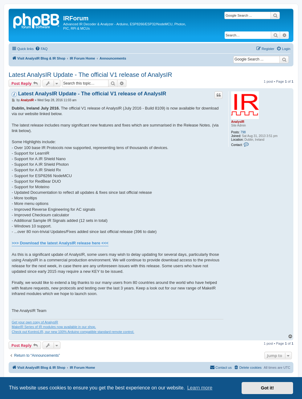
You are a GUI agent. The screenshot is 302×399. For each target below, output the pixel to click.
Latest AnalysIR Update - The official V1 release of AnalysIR (90, 74)
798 (243, 132)
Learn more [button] (199, 387)
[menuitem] (41, 48)
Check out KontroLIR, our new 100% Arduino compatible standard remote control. (73, 332)
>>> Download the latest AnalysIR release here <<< (60, 243)
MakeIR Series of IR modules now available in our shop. (54, 327)
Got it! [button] (267, 387)
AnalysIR (237, 121)
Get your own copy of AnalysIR (35, 322)
